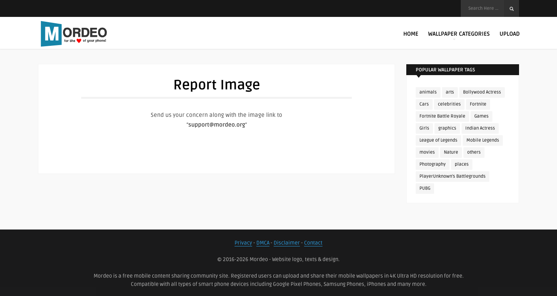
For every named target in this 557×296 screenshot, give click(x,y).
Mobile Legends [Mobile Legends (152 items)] (482, 140)
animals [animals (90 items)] (428, 92)
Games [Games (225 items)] (481, 116)
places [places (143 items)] (462, 164)
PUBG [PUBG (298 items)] (424, 188)
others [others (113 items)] (474, 152)
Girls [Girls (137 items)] (424, 128)
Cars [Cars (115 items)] (424, 104)
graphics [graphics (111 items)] (447, 128)
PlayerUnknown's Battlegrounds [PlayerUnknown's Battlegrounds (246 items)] (452, 176)
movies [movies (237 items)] (427, 152)
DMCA (262, 243)
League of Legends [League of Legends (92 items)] (438, 140)
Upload (509, 33)
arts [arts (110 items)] (450, 92)
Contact (313, 243)
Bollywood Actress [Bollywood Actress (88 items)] (482, 92)
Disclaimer (287, 243)
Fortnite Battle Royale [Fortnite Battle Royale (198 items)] (442, 116)
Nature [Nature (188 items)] (451, 152)
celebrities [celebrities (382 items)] (449, 104)
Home (410, 33)
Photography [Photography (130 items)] (432, 164)
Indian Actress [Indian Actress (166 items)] (480, 128)
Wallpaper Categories (459, 35)
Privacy (243, 243)
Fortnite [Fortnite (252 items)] (478, 104)
